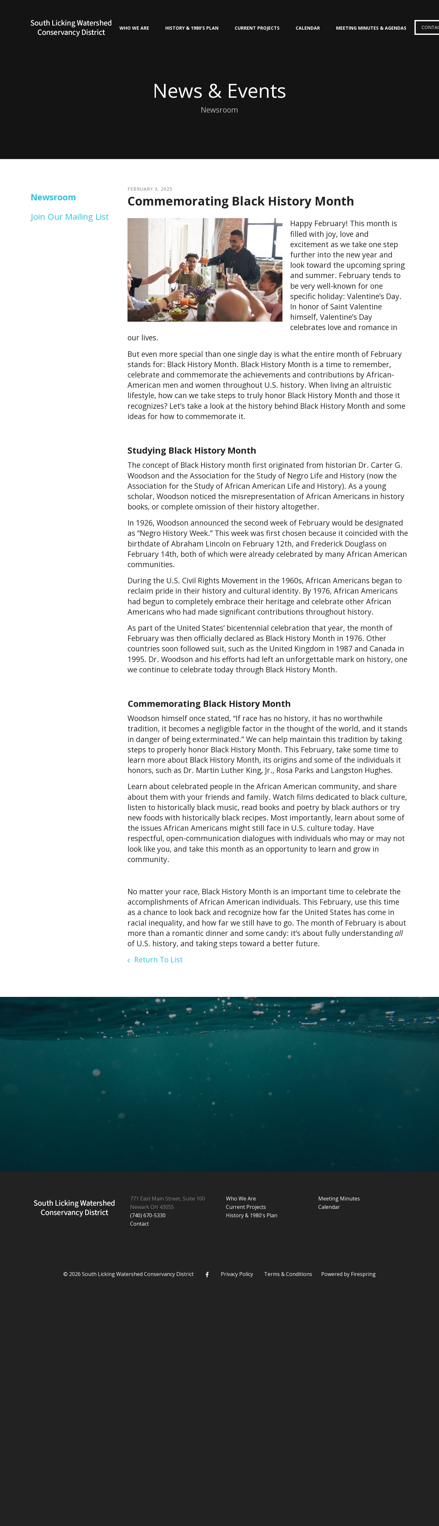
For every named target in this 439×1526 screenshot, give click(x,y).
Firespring (363, 1274)
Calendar (308, 28)
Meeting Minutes (339, 1198)
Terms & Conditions (288, 1274)
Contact (139, 1223)
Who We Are (134, 28)
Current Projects (257, 28)
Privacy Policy (237, 1274)
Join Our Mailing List (70, 216)
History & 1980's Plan (192, 28)
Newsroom (53, 197)
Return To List (157, 959)
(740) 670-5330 (148, 1215)
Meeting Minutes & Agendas (371, 28)
